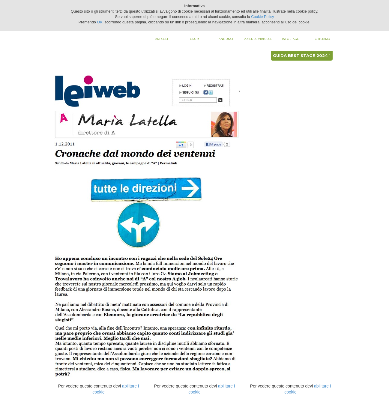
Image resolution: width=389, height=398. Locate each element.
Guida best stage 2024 (302, 55)
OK (99, 22)
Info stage (290, 38)
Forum (193, 38)
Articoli (161, 38)
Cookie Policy (262, 17)
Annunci (226, 38)
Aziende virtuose (258, 38)
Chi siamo (322, 38)
